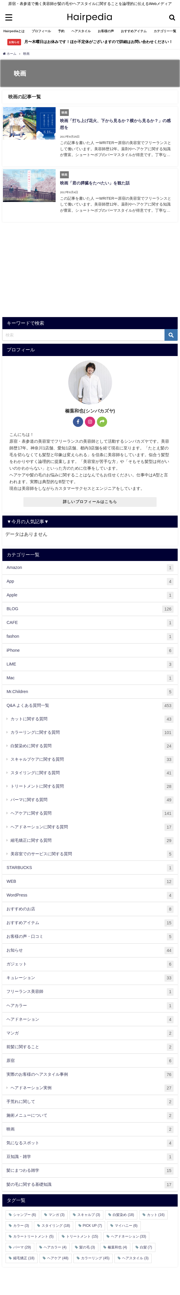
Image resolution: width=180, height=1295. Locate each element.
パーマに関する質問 (92, 797)
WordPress (89, 893)
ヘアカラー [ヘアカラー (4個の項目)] (55, 1245)
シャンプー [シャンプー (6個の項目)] (24, 1212)
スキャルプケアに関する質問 (92, 757)
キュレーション (89, 975)
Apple (89, 592)
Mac (89, 675)
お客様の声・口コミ (89, 934)
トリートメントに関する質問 (92, 784)
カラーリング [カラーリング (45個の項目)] (95, 1256)
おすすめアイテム (89, 920)
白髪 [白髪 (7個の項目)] (146, 1245)
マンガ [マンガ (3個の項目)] (56, 1212)
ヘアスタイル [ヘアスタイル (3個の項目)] (135, 1256)
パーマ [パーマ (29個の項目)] (22, 1245)
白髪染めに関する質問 (92, 743)
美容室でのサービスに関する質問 (92, 851)
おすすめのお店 (89, 906)
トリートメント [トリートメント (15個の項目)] (82, 1234)
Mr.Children (89, 689)
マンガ (89, 1030)
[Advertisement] (90, 268)
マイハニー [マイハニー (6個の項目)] (126, 1223)
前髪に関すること (89, 1044)
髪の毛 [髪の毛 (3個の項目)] (87, 1245)
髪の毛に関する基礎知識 (89, 1182)
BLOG (89, 606)
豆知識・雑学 (89, 1154)
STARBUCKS (89, 865)
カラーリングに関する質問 (92, 730)
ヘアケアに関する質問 (92, 811)
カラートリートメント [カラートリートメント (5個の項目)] (33, 1234)
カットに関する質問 (92, 716)
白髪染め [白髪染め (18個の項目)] (123, 1212)
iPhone (89, 648)
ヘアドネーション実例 (92, 1085)
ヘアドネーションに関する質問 (92, 824)
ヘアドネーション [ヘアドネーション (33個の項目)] (128, 1234)
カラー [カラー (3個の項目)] (21, 1223)
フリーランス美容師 (89, 989)
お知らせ (89, 948)
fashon (89, 634)
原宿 (89, 1058)
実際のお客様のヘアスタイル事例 (89, 1072)
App (89, 579)
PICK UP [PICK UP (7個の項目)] (92, 1223)
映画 (89, 1126)
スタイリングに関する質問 (92, 770)
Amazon (89, 565)
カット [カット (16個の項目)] (156, 1212)
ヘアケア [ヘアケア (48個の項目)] (57, 1256)
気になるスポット (89, 1140)
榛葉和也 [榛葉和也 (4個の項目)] (117, 1245)
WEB (89, 879)
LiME (89, 662)
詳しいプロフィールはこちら (90, 499)
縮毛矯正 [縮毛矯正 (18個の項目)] (24, 1256)
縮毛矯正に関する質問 (92, 838)
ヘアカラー (89, 1003)
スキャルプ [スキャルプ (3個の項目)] (88, 1212)
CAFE (89, 620)
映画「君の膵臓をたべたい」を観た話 (94, 181)
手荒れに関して (89, 1099)
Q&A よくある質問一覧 (89, 703)
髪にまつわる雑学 (89, 1168)
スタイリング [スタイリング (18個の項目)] (56, 1223)
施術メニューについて (89, 1113)
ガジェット (89, 961)
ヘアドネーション (89, 1017)
